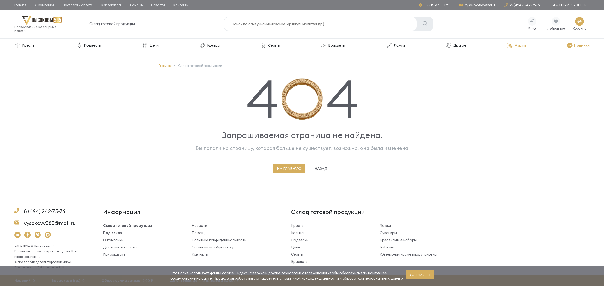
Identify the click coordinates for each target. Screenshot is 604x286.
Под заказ (112, 232)
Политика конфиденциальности (219, 240)
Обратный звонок (567, 5)
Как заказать (111, 5)
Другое (456, 45)
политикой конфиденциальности (311, 278)
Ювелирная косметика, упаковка (408, 254)
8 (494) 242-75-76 (44, 211)
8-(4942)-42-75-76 (525, 5)
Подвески (88, 45)
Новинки (578, 45)
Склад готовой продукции (112, 24)
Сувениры (388, 232)
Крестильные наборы (398, 240)
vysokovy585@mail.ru (481, 5)
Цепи (150, 45)
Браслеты (333, 45)
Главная (20, 5)
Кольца (209, 45)
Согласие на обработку (212, 247)
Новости (158, 5)
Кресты (24, 45)
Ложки (395, 45)
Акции (516, 45)
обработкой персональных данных (373, 278)
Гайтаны (387, 247)
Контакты (181, 5)
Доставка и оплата (78, 5)
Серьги (270, 45)
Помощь (136, 5)
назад (321, 168)
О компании (44, 5)
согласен (420, 275)
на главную (289, 168)
